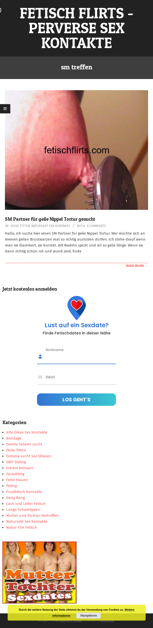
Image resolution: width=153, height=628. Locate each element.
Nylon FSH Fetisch (21, 527)
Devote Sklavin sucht (24, 444)
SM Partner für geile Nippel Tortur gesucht (50, 219)
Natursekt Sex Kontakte (50, 226)
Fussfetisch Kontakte (24, 492)
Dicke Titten (20, 226)
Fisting (11, 486)
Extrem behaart (19, 468)
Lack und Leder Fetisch (26, 503)
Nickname (55, 349)
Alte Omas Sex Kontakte (26, 432)
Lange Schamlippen (23, 509)
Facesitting (15, 474)
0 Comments (96, 226)
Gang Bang (15, 497)
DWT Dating (16, 462)
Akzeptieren (88, 615)
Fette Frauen (17, 480)
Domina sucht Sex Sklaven (29, 456)
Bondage (13, 438)
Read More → (137, 266)
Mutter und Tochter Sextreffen (32, 515)
